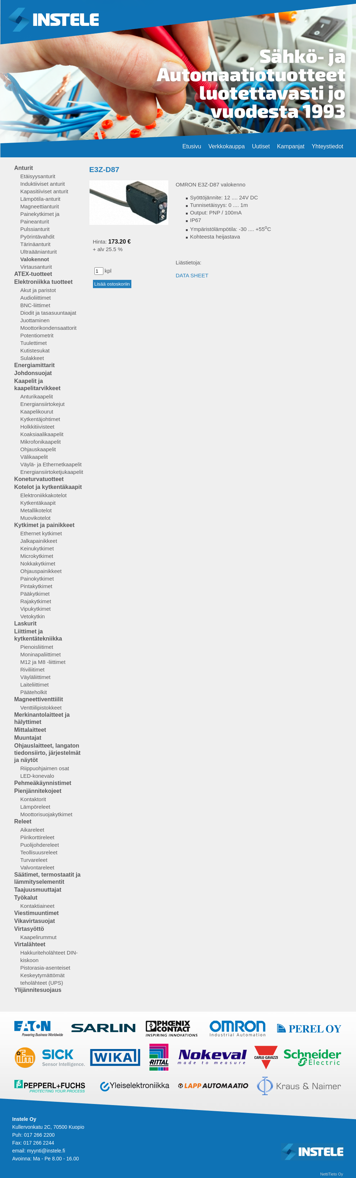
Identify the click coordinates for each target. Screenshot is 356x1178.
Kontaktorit (33, 799)
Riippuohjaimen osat (44, 768)
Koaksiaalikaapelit (42, 434)
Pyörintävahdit (37, 237)
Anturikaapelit (36, 396)
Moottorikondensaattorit (48, 328)
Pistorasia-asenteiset (45, 968)
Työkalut (26, 898)
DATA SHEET (192, 275)
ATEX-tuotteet (33, 274)
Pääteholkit (33, 692)
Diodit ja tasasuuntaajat (48, 313)
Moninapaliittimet (40, 654)
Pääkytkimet (35, 594)
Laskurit (25, 623)
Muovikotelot (35, 518)
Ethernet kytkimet (41, 533)
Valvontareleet (37, 867)
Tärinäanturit (35, 244)
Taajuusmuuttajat (37, 890)
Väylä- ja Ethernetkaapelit (51, 464)
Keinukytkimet (37, 548)
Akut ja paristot (38, 290)
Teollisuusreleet (38, 852)
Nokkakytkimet (38, 563)
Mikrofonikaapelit (40, 442)
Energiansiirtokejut (42, 404)
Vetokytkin (32, 616)
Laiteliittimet (34, 685)
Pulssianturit (35, 229)
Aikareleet (32, 830)
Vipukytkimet (35, 609)
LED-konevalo (37, 776)
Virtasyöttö (29, 929)
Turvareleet (33, 860)
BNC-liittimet (35, 305)
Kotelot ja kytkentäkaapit (48, 487)
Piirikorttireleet (37, 837)
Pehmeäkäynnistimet (42, 783)
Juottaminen (35, 320)
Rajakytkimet (35, 601)
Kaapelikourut (36, 411)
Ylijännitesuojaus (38, 990)
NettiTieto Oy (331, 1174)
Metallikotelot (36, 510)
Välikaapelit (34, 457)
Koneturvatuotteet (39, 479)
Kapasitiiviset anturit (44, 191)
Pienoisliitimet (36, 647)
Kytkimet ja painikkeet (44, 525)
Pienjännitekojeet (38, 791)
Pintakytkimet (36, 586)
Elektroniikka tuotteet (43, 282)
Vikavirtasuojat (34, 921)
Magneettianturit (39, 206)
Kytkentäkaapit (38, 503)
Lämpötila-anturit (40, 199)
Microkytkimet (36, 556)
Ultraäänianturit (38, 252)
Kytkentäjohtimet (40, 419)
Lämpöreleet (35, 807)
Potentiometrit (37, 335)
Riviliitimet (32, 669)
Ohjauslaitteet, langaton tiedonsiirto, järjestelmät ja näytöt (47, 753)
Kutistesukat (35, 350)
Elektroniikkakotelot (43, 495)
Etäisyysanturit (38, 176)
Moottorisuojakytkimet (46, 814)
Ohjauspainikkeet (41, 571)
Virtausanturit (36, 267)
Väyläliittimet (35, 677)
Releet (23, 821)
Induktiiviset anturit (42, 184)
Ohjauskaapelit (38, 449)
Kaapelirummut (38, 937)
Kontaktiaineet (37, 906)
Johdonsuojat (33, 373)
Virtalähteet (30, 944)
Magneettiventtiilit (38, 699)
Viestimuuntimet (36, 913)
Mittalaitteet (30, 730)
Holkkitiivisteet (37, 427)
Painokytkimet (37, 579)
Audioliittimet (35, 298)
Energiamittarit (34, 365)
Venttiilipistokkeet (41, 708)
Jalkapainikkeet (38, 541)
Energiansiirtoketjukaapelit (51, 472)
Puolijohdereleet (39, 845)
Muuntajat (28, 738)
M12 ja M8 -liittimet (43, 662)
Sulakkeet (32, 358)
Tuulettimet (33, 343)
